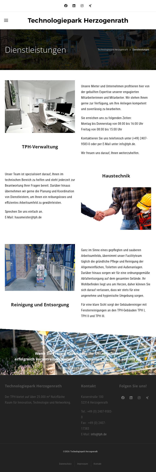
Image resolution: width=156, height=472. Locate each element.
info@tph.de (99, 434)
